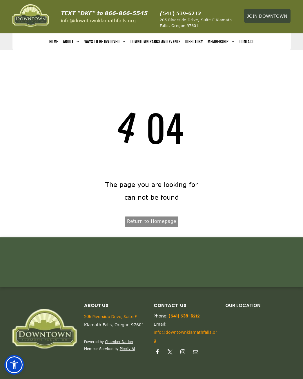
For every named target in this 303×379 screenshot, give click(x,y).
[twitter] (170, 352)
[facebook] (157, 352)
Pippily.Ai (127, 348)
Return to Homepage (151, 221)
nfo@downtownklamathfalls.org (99, 20)
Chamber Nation (119, 342)
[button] (14, 364)
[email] (195, 352)
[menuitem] (54, 41)
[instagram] (183, 352)
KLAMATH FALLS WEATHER (151, 262)
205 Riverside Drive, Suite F (187, 19)
